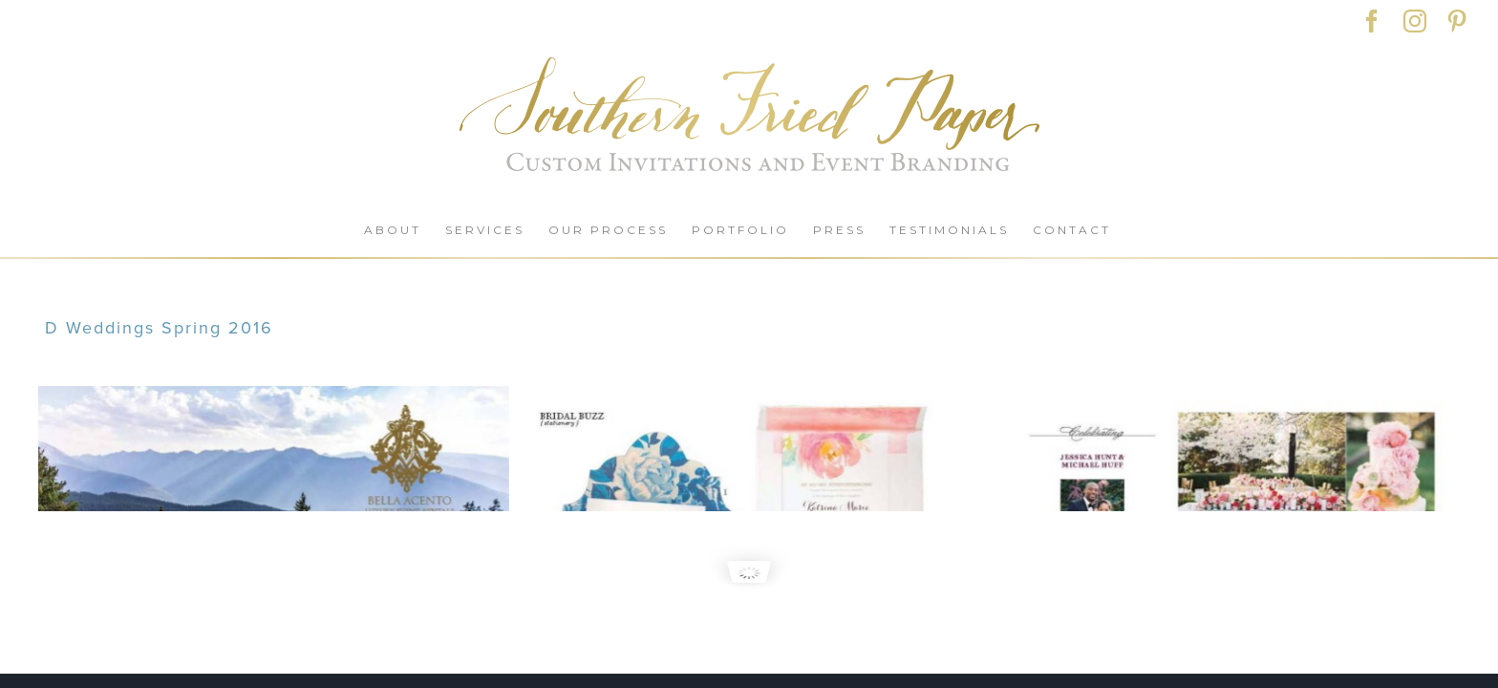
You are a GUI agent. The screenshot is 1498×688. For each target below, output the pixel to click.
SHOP (190, 668)
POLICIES (383, 668)
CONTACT (282, 668)
